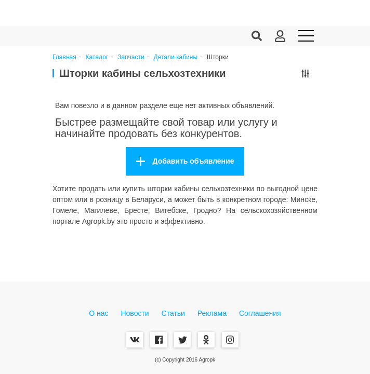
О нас (98, 313)
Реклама (212, 313)
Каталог (97, 57)
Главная (64, 57)
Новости (135, 313)
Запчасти (130, 57)
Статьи (173, 313)
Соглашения (260, 313)
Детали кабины (176, 57)
